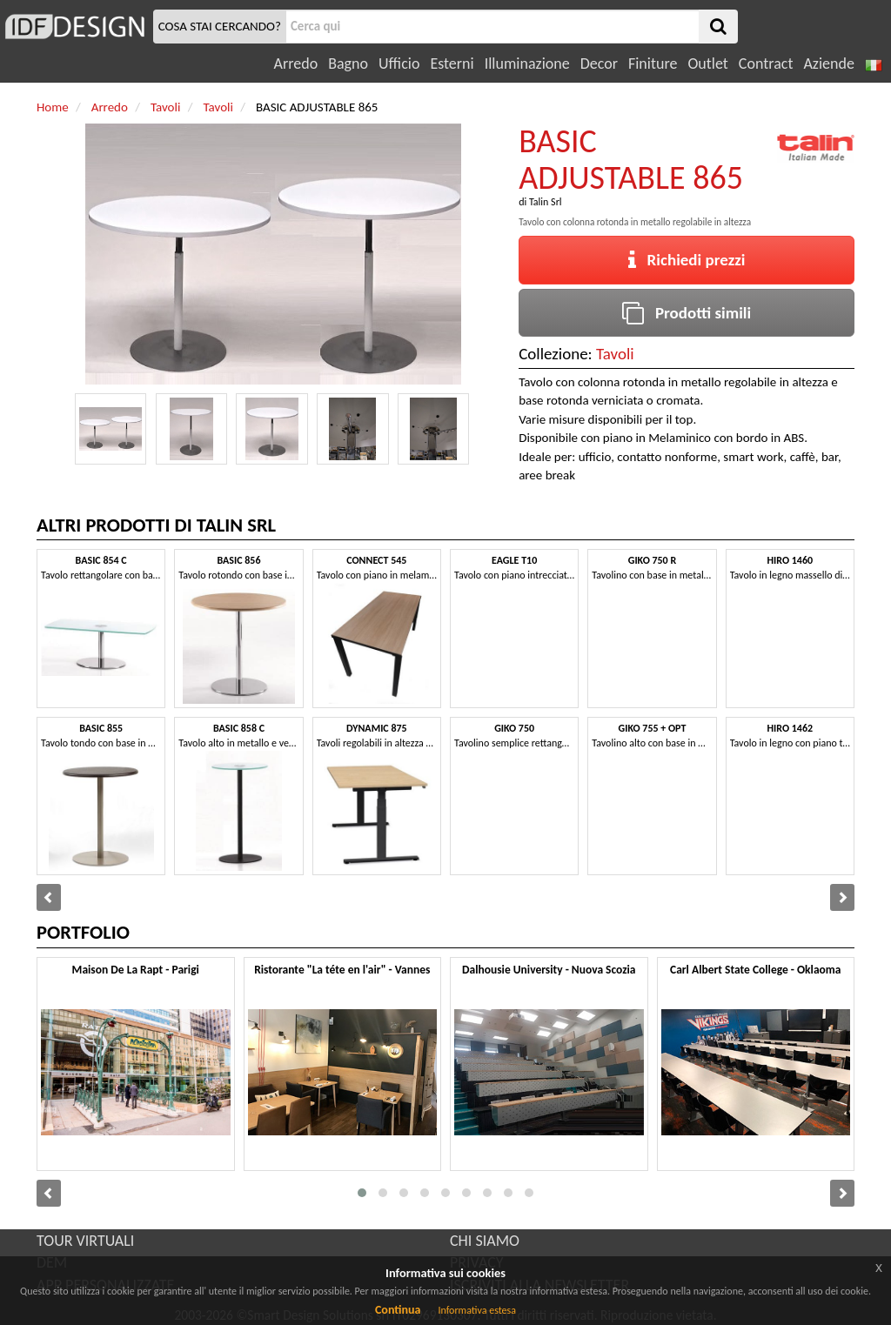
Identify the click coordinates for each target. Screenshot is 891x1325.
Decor (599, 63)
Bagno (348, 63)
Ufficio (399, 63)
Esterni (451, 63)
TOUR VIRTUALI (85, 1240)
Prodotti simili (686, 313)
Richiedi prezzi (687, 260)
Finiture (652, 63)
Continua (397, 1309)
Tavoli (615, 354)
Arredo (296, 63)
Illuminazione (527, 63)
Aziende (828, 63)
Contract (766, 63)
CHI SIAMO (484, 1240)
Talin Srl (545, 202)
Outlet (707, 63)
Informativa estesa (477, 1310)
